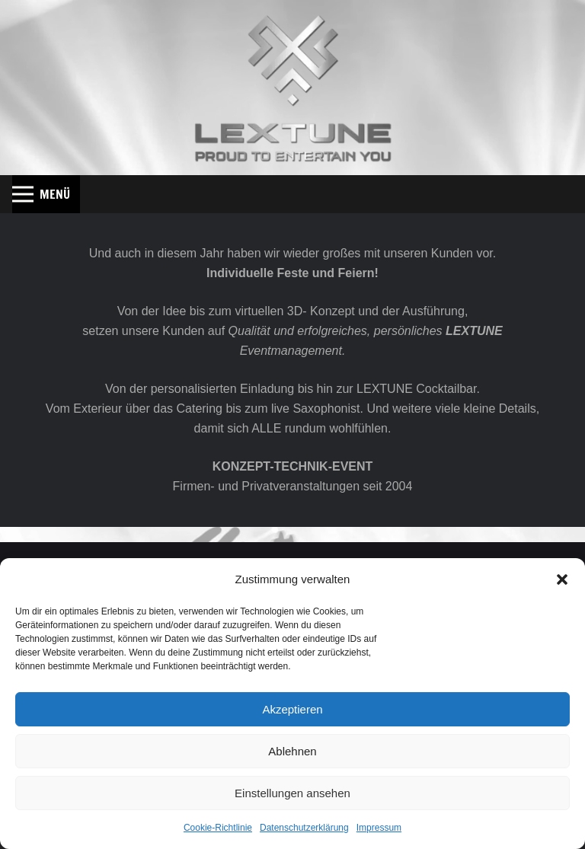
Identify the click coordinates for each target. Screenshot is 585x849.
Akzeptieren (292, 709)
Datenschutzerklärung (304, 827)
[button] (562, 579)
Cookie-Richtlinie (218, 827)
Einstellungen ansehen (292, 793)
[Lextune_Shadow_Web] (293, 87)
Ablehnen (292, 751)
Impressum (378, 827)
